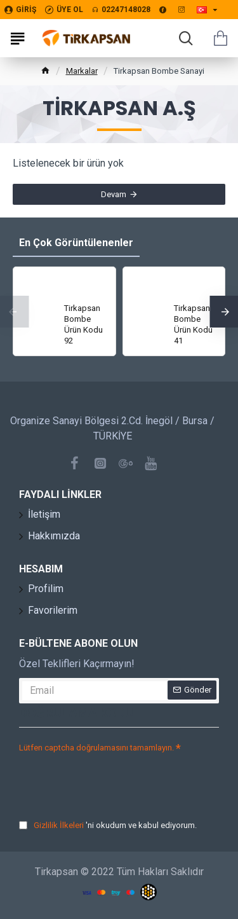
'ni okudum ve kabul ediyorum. (108, 825)
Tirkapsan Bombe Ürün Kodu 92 (83, 324)
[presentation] (108, 780)
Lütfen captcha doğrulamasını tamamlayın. (96, 747)
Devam (113, 194)
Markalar (82, 71)
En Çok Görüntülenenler (76, 243)
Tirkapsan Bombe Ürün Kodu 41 (193, 324)
